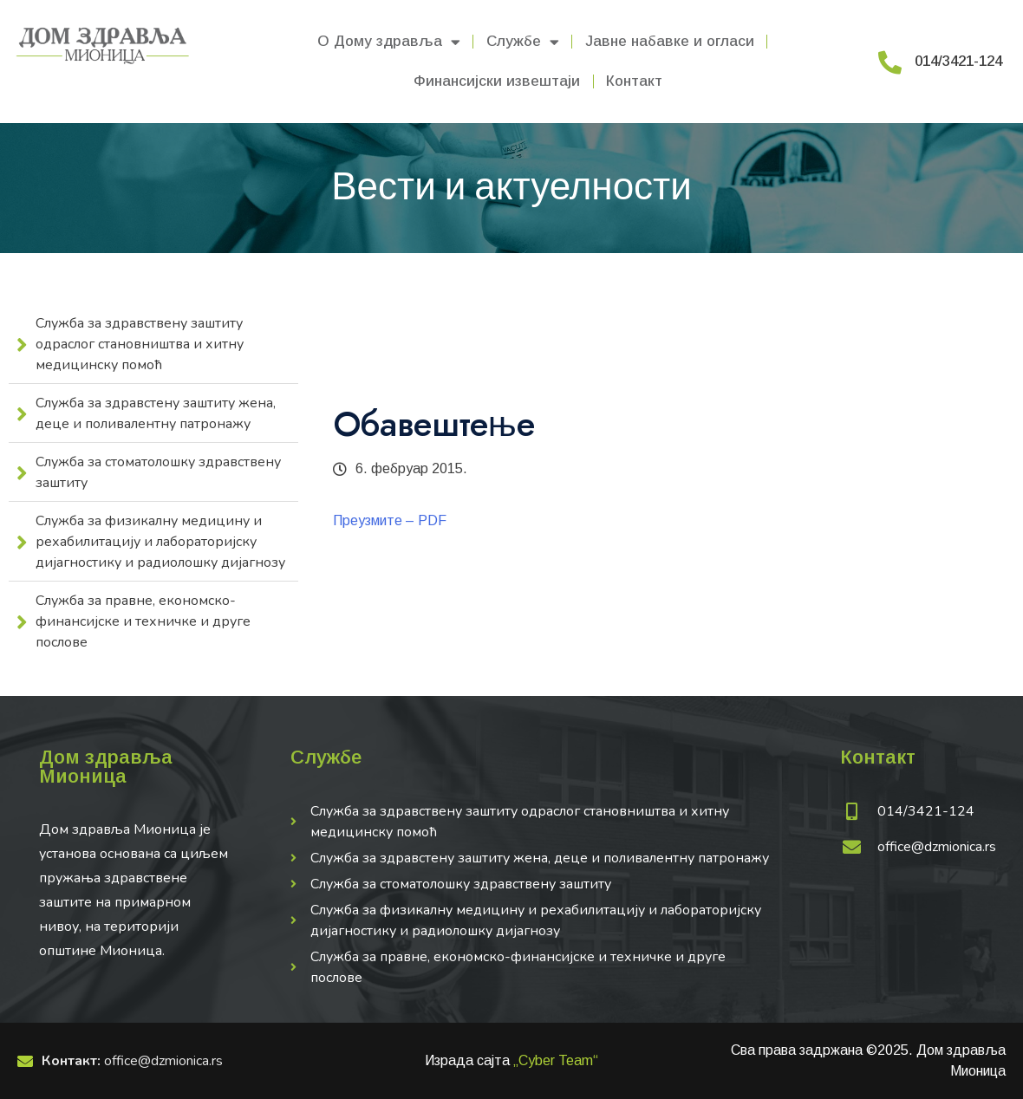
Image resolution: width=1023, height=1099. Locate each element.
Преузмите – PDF (389, 520)
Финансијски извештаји (497, 81)
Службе (522, 42)
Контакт (634, 81)
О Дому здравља (388, 42)
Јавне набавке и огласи (669, 41)
